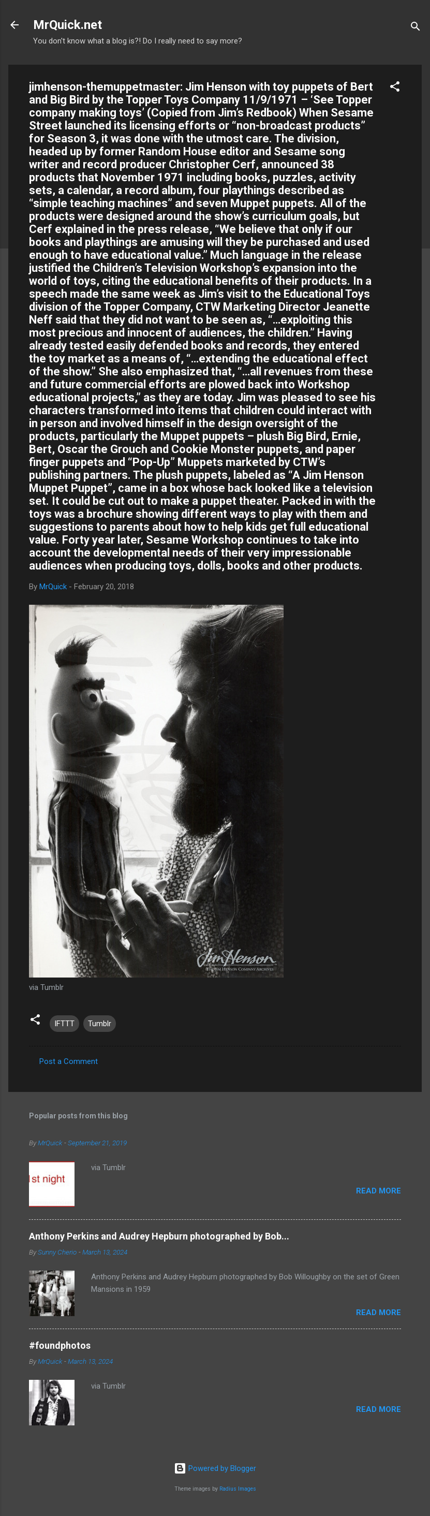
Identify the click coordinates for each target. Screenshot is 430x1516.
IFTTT (64, 1023)
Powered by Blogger (215, 1468)
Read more (378, 1191)
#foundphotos (60, 1345)
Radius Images (237, 1488)
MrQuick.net (67, 25)
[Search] (415, 28)
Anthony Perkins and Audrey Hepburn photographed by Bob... (159, 1236)
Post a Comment (68, 1061)
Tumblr (99, 1023)
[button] (395, 88)
